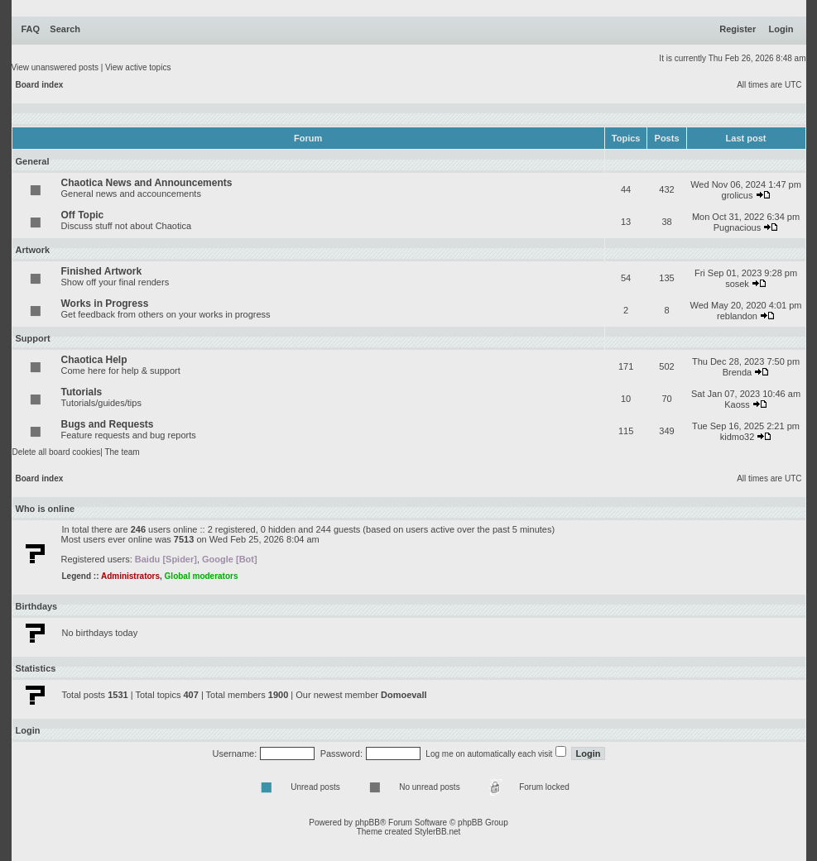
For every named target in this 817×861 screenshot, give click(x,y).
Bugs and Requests (107, 424)
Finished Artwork (101, 271)
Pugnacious (738, 227)
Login (781, 29)
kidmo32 (737, 437)
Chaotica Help (94, 360)
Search (65, 29)
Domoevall (404, 695)
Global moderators (201, 576)
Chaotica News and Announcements (147, 183)
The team (121, 452)
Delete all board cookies (56, 452)
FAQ (31, 29)
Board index (40, 84)
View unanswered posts (55, 67)
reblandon (737, 316)
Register (737, 29)
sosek (737, 284)
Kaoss (737, 404)
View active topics (138, 67)
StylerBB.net (438, 831)
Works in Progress (105, 303)
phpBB (367, 822)
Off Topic (82, 215)
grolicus (737, 195)
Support (33, 338)
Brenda (737, 372)
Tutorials (82, 392)
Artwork (33, 250)
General (33, 161)
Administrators (130, 576)
